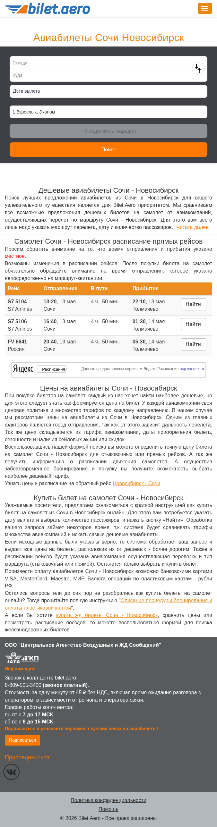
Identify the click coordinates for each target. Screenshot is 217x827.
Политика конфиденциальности (108, 800)
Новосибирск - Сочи (136, 483)
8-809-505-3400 (23, 685)
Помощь (108, 809)
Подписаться (22, 740)
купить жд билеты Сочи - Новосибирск (107, 615)
